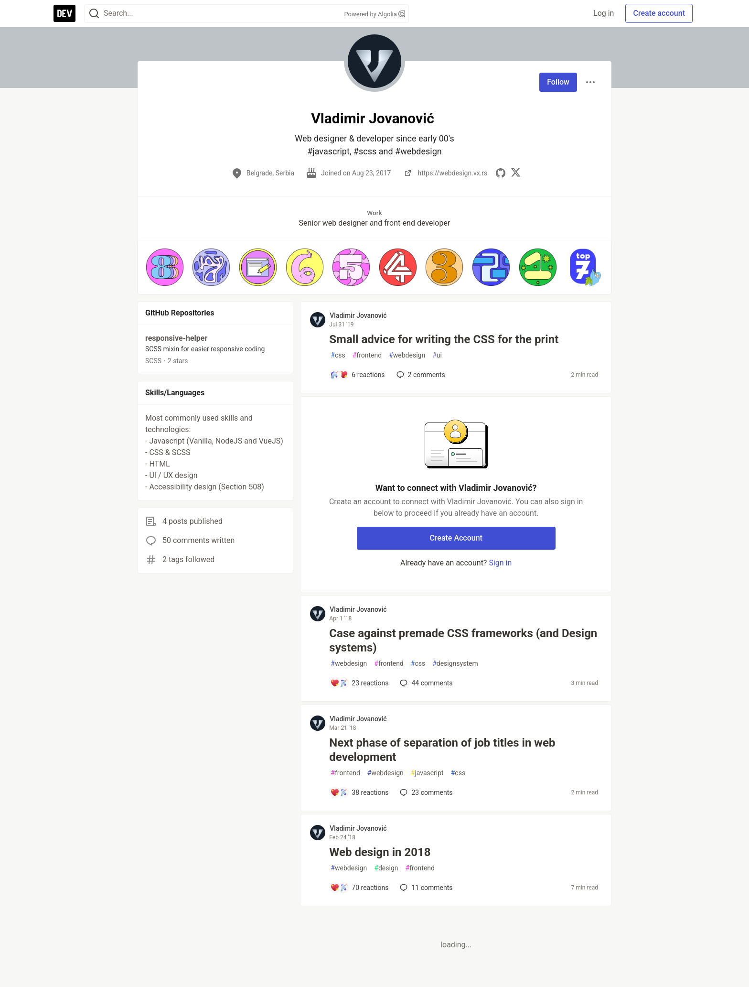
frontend (367, 355)
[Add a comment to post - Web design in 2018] (359, 887)
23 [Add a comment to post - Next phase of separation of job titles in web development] (425, 792)
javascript (427, 773)
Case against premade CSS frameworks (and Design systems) (463, 640)
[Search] (94, 13)
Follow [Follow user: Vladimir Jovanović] (558, 82)
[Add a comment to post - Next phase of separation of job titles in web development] (359, 792)
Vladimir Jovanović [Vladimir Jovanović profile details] (358, 315)
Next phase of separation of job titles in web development (442, 750)
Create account (659, 13)
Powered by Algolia (374, 14)
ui (437, 355)
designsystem (455, 664)
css (338, 355)
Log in (603, 13)
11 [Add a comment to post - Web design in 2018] (425, 887)
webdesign (407, 355)
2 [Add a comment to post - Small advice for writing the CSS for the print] (420, 374)
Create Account (455, 537)
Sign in (500, 562)
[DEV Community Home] (64, 13)
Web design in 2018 (379, 852)
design (386, 868)
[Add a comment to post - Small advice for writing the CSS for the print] (357, 374)
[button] (164, 267)
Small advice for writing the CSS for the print (443, 339)
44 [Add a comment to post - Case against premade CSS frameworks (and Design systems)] (425, 683)
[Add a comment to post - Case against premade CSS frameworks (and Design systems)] (359, 683)
